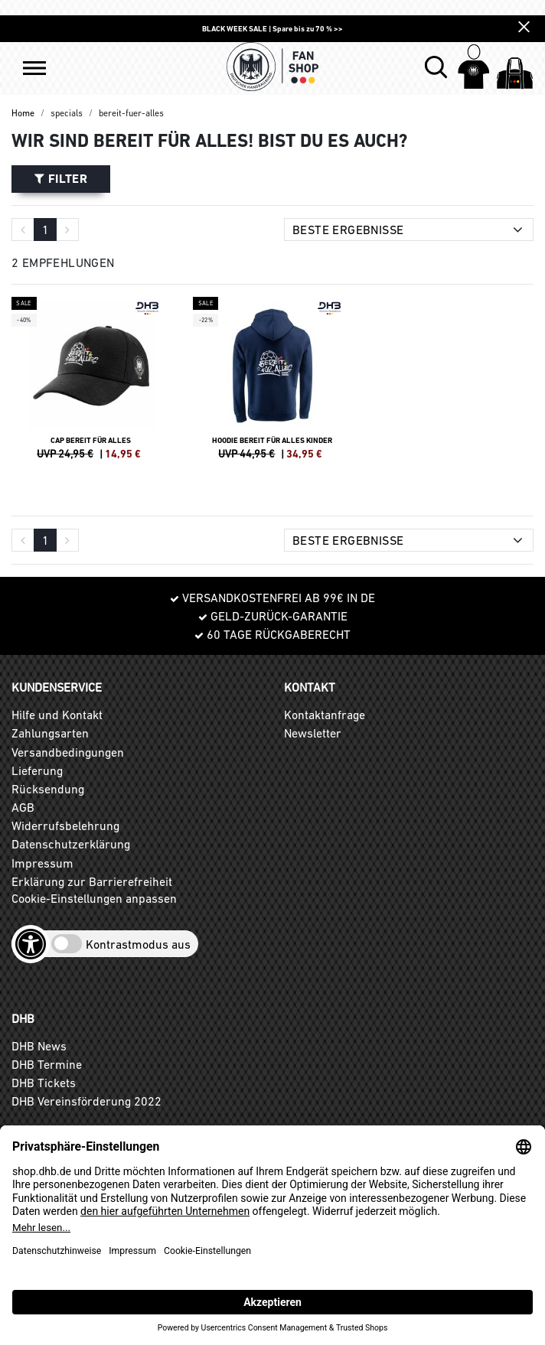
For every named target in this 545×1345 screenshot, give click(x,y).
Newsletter (312, 733)
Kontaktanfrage (324, 714)
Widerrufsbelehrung (65, 825)
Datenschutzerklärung (70, 844)
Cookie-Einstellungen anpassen (94, 898)
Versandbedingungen (67, 752)
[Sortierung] (409, 229)
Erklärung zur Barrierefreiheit (91, 881)
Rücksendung (47, 789)
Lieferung (37, 770)
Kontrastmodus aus (138, 944)
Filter (60, 178)
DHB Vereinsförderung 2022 (86, 1101)
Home (22, 113)
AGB (22, 807)
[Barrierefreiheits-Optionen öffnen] (30, 944)
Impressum (42, 863)
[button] (34, 68)
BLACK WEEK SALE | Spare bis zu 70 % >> (272, 28)
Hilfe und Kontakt (57, 714)
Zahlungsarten (50, 733)
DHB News (39, 1046)
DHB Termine (46, 1064)
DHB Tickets (43, 1082)
